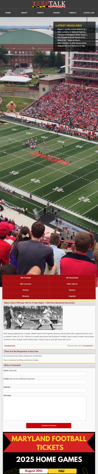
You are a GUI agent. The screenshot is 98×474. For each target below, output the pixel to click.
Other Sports (72, 284)
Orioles (26, 290)
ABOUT (24, 13)
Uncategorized (9, 346)
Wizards (25, 296)
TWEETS (72, 13)
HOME (8, 13)
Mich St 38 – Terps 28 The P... (69, 40)
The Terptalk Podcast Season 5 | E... (72, 37)
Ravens (72, 290)
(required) (10, 370)
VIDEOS (40, 13)
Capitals (72, 296)
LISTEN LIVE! (88, 13)
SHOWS (56, 13)
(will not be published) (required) (19, 379)
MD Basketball (72, 278)
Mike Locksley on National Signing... (72, 32)
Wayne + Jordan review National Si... (72, 29)
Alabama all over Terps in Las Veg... (72, 46)
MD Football (26, 278)
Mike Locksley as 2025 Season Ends (72, 43)
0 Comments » (88, 346)
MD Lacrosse (25, 284)
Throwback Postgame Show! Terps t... (73, 35)
